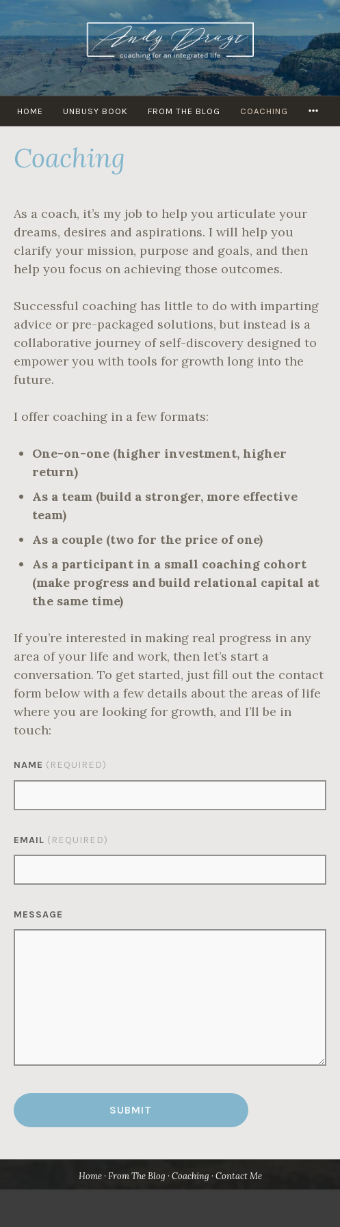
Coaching (264, 111)
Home (90, 1176)
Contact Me (238, 1176)
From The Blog (184, 111)
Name (60, 765)
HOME (30, 111)
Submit (130, 1110)
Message (38, 914)
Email (61, 840)
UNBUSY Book (95, 111)
